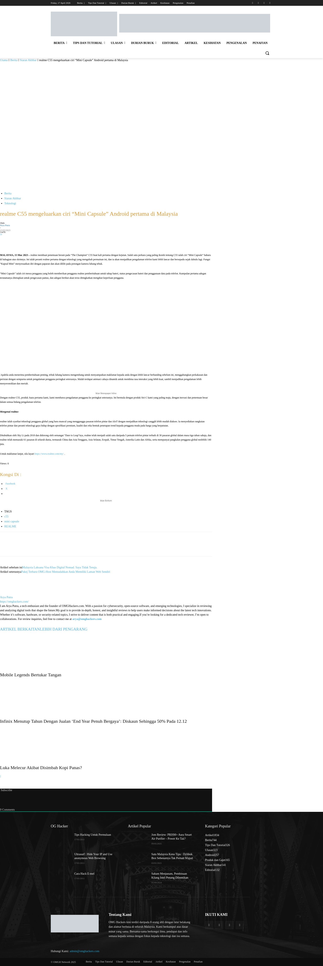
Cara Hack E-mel (84, 873)
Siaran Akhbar (28, 60)
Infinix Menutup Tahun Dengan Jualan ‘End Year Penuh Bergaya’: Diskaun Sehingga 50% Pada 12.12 (93, 721)
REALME (10, 526)
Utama (4, 60)
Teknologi (10, 203)
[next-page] (0, 776)
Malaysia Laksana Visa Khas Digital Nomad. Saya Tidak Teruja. (59, 567)
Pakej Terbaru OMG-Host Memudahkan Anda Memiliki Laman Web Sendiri (65, 571)
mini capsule (11, 521)
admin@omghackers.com (84, 951)
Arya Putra (5, 225)
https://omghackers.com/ (14, 601)
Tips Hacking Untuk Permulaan (92, 834)
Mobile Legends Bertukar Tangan (30, 674)
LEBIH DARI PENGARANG (63, 629)
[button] (267, 53)
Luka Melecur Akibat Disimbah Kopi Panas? (41, 767)
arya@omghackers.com (87, 619)
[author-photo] (10, 592)
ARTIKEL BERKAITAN (20, 629)
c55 (6, 516)
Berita (13, 60)
